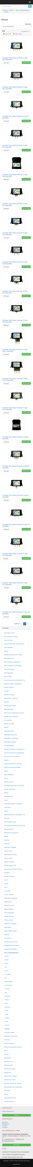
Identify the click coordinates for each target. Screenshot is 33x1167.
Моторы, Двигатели (9, 789)
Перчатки (6, 818)
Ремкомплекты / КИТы (10, 854)
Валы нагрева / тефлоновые (12, 662)
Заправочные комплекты (11, 716)
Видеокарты (7, 1058)
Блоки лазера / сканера (10, 636)
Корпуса (6, 760)
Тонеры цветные (8, 916)
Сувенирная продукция (10, 898)
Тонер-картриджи (9, 912)
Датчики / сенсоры (9, 694)
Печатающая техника (10, 822)
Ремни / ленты (8, 858)
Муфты (6, 792)
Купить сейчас (26, 62)
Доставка (4, 1122)
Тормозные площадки (10, 923)
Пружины (6, 840)
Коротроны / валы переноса (12, 756)
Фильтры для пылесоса (10, 941)
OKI (5, 992)
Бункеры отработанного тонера (13, 654)
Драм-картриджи (9, 709)
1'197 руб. (6, 63)
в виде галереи (17, 34)
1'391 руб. (6, 471)
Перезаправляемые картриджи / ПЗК (14, 814)
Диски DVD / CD (8, 1061)
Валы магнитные (9, 658)
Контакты (4, 1127)
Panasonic (7, 996)
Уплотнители (7, 938)
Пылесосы (7, 843)
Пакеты (6, 811)
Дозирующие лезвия (10, 705)
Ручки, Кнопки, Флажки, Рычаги (13, 869)
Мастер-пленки (8, 782)
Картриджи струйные (10, 742)
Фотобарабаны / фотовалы (11, 945)
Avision (6, 956)
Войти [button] (16, 1115)
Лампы (6, 771)
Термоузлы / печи (9, 905)
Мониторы (7, 1090)
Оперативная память (10, 1098)
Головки (6, 691)
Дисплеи (6, 702)
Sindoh (6, 1014)
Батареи (6, 1054)
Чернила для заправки (10, 949)
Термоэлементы (8, 909)
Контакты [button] (16, 1145)
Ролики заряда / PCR (10, 865)
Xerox (6, 1021)
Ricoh (6, 1003)
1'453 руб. (6, 500)
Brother (6, 959)
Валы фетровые (8, 673)
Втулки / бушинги (9, 687)
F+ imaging (7, 974)
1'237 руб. (6, 412)
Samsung (7, 1007)
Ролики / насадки (9, 862)
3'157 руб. (6, 296)
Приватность (6, 1124)
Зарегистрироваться (8, 1111)
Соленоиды (7, 891)
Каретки (6, 727)
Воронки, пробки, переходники (12, 683)
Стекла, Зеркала (9, 894)
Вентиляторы (8, 676)
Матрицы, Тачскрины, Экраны (12, 1083)
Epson (6, 970)
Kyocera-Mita (8, 985)
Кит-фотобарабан (9, 745)
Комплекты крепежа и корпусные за (14, 749)
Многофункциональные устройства (14, 785)
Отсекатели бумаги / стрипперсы (13, 803)
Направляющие (8, 796)
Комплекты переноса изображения (14, 753)
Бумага (6, 651)
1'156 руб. (6, 529)
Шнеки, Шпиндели (9, 1043)
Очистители (7, 807)
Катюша (6, 1025)
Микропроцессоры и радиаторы (13, 1087)
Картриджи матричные (10, 734)
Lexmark (6, 989)
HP (5, 978)
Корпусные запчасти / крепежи (12, 763)
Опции (6, 800)
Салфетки (7, 872)
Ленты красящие (9, 774)
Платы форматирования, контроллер (14, 825)
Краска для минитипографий (12, 767)
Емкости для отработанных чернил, (14, 713)
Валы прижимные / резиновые (12, 665)
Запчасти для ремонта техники (13, 1047)
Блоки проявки (8, 647)
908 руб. (5, 558)
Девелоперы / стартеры (11, 698)
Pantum (6, 999)
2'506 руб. (6, 208)
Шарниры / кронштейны (11, 1036)
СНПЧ (6, 887)
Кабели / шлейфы (9, 723)
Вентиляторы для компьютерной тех (14, 680)
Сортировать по (25, 31)
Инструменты (8, 720)
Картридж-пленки (9, 731)
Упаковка (6, 934)
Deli (5, 967)
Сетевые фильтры (9, 876)
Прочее (6, 836)
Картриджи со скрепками (11, 738)
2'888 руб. (6, 325)
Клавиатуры (7, 1072)
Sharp (6, 1010)
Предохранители (9, 829)
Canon (6, 963)
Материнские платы (9, 1079)
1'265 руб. (6, 442)
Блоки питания (8, 640)
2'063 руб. (6, 179)
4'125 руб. (6, 354)
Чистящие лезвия (9, 1032)
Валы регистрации (9, 669)
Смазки (6, 883)
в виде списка (7, 34)
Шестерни (7, 1039)
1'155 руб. (6, 150)
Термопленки (8, 902)
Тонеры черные (8, 920)
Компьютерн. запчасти (10, 1076)
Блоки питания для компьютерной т (14, 643)
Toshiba (6, 1018)
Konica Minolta (8, 981)
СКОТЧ (6, 880)
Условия (4, 1125)
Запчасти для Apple (9, 1068)
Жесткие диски (8, 1065)
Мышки (6, 1094)
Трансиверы (7, 927)
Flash (5, 1050)
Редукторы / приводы (10, 847)
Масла (6, 778)
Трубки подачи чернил (10, 931)
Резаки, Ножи (8, 851)
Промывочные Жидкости (11, 832)
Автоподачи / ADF (9, 633)
